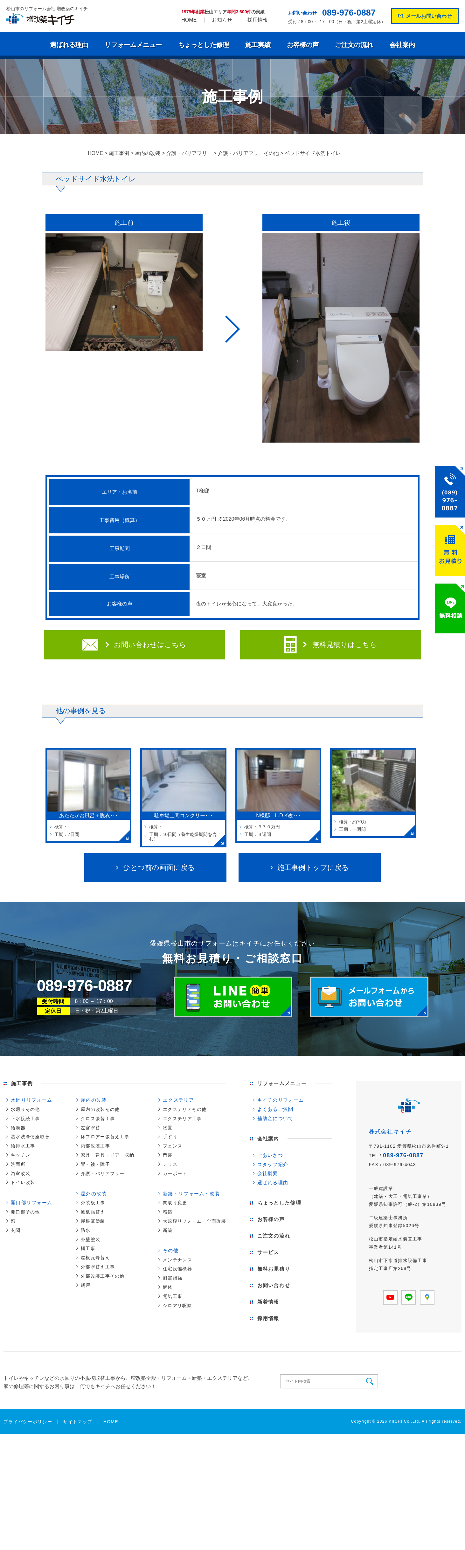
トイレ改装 (23, 1182)
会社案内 (402, 44)
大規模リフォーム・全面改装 (194, 1221)
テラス (170, 1164)
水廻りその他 (25, 1109)
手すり (170, 1136)
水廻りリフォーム (31, 1100)
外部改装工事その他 (103, 1276)
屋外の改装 (94, 1193)
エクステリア (178, 1100)
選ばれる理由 (69, 44)
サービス (268, 1252)
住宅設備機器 (177, 1268)
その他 (170, 1250)
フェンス (172, 1145)
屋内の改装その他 (100, 1109)
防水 (86, 1230)
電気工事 (172, 1296)
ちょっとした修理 (203, 44)
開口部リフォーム (31, 1202)
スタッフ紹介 (272, 1164)
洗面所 (18, 1164)
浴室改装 (20, 1173)
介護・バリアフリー (103, 1173)
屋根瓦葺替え (95, 1257)
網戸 (86, 1285)
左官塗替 (90, 1127)
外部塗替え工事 (98, 1266)
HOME (189, 20)
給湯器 (18, 1127)
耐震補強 (172, 1277)
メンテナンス (177, 1259)
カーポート (175, 1173)
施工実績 (258, 44)
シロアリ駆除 (177, 1305)
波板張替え (93, 1211)
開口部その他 (25, 1211)
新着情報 (268, 1302)
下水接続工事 (25, 1118)
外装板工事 (93, 1202)
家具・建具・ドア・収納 (107, 1155)
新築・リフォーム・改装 (191, 1193)
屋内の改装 (94, 1100)
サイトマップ (77, 1421)
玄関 (16, 1230)
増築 (168, 1211)
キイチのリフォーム (280, 1100)
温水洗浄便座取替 (30, 1136)
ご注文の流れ (354, 44)
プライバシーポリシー (27, 1421)
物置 (168, 1127)
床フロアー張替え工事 (105, 1136)
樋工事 (88, 1248)
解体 (168, 1287)
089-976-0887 (349, 13)
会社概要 (267, 1173)
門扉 (168, 1155)
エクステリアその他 (185, 1109)
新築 (168, 1230)
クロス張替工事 (98, 1118)
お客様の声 (303, 44)
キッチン (20, 1155)
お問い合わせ (273, 1285)
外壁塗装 (90, 1239)
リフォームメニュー (133, 44)
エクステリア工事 (182, 1118)
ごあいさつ (270, 1155)
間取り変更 (175, 1202)
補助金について (275, 1118)
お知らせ (222, 20)
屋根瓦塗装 (93, 1221)
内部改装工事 (95, 1145)
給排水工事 (23, 1145)
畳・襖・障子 (95, 1164)
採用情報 (257, 20)
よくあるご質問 (275, 1109)
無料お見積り (273, 1269)
